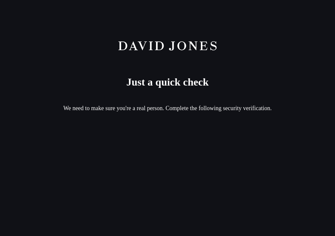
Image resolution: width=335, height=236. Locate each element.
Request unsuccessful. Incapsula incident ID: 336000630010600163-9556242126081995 (167, 118)
